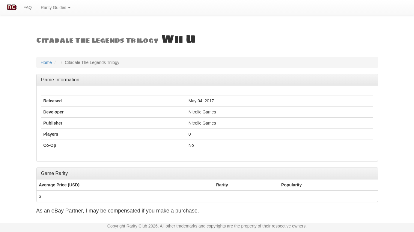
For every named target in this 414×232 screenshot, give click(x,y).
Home (46, 62)
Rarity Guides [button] (55, 7)
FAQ (27, 7)
